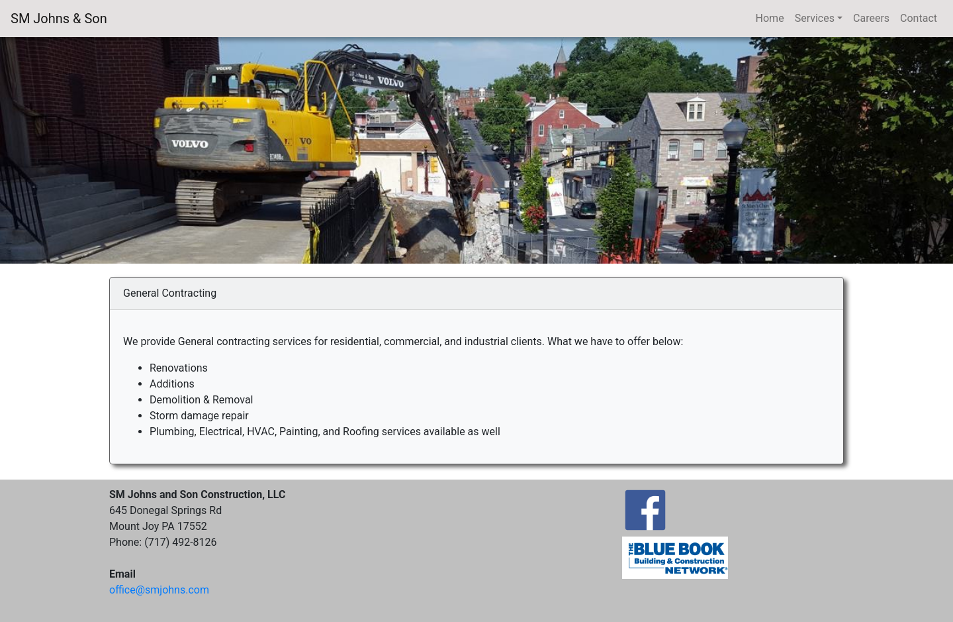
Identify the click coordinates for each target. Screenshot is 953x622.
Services (815, 18)
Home (770, 18)
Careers (871, 18)
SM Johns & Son (59, 18)
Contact (918, 18)
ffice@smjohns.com (159, 590)
